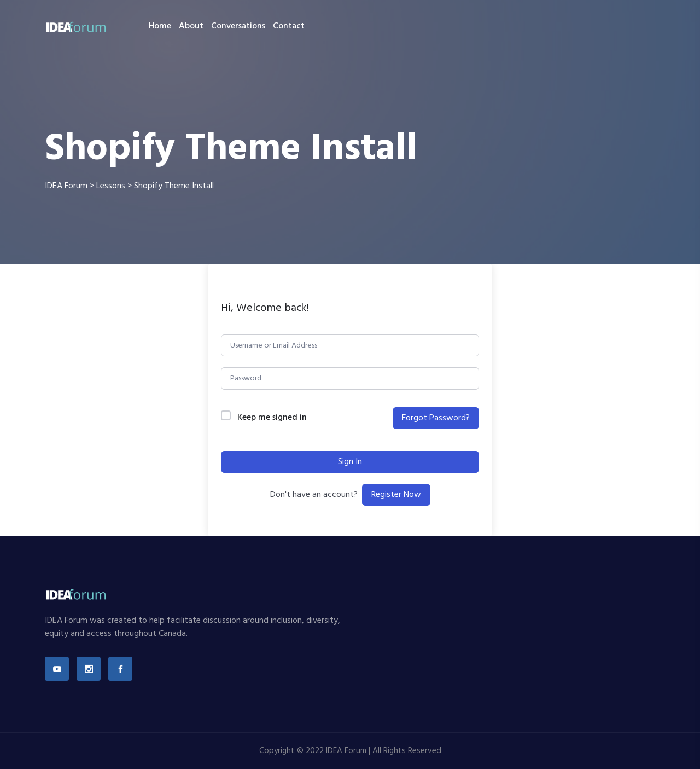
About (191, 26)
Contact (289, 26)
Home (160, 26)
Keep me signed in (272, 418)
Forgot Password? (436, 418)
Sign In (350, 462)
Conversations (238, 26)
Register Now (396, 495)
